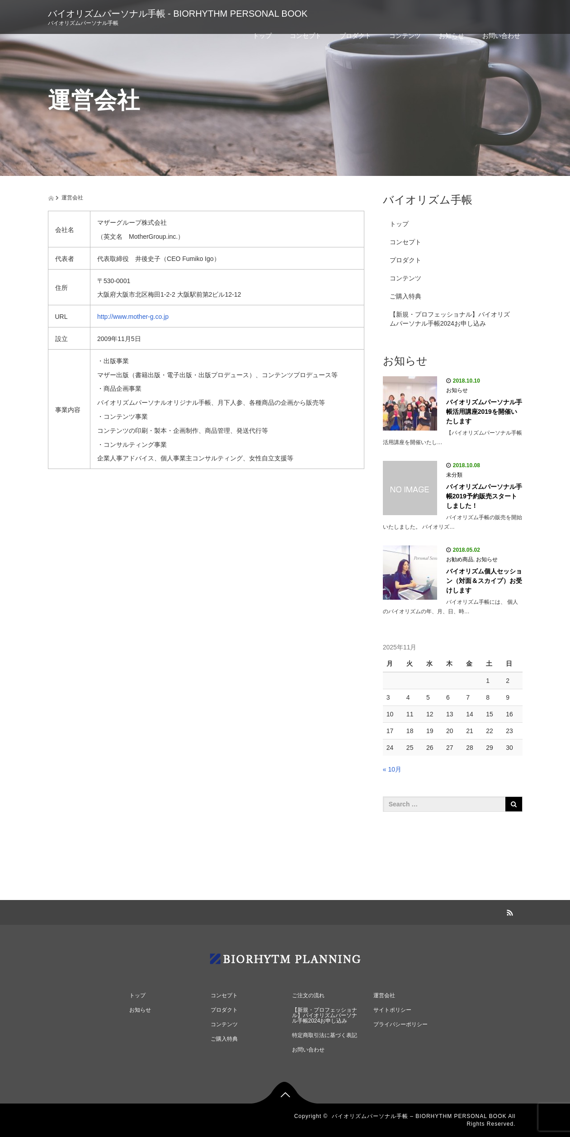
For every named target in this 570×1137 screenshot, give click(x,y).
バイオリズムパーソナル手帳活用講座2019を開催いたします (484, 411)
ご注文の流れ (308, 995)
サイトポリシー (392, 1010)
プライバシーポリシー (400, 1024)
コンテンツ (405, 35)
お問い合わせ (501, 35)
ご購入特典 (405, 296)
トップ (262, 35)
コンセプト (305, 35)
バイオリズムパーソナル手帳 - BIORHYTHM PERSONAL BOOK (178, 14)
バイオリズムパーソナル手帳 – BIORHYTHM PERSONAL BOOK (419, 1116)
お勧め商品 (459, 559)
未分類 (454, 475)
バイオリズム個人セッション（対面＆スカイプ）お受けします (484, 581)
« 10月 (392, 769)
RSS (509, 911)
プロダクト (355, 35)
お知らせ (451, 35)
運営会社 (384, 995)
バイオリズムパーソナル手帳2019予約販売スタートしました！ (484, 496)
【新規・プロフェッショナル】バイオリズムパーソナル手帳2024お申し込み (450, 319)
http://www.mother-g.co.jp (133, 316)
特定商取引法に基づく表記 (324, 1035)
